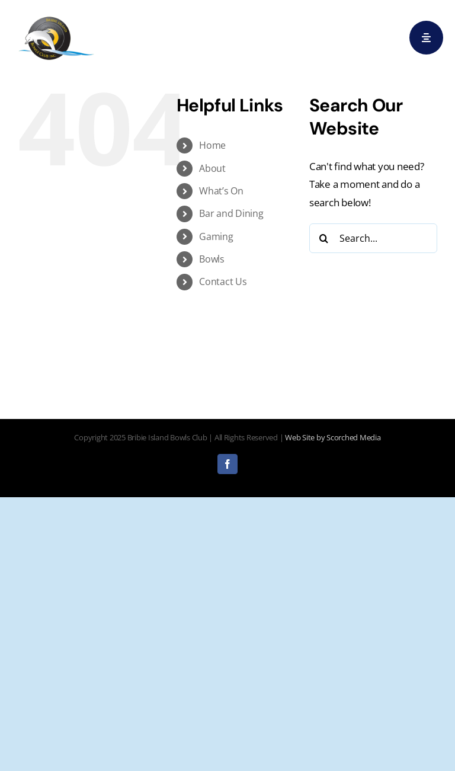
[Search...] (373, 238)
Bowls (212, 258)
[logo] (56, 17)
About (212, 168)
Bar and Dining (231, 213)
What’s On (221, 190)
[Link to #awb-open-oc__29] (426, 38)
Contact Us (222, 281)
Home (212, 145)
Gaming (216, 236)
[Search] (324, 238)
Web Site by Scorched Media (332, 437)
